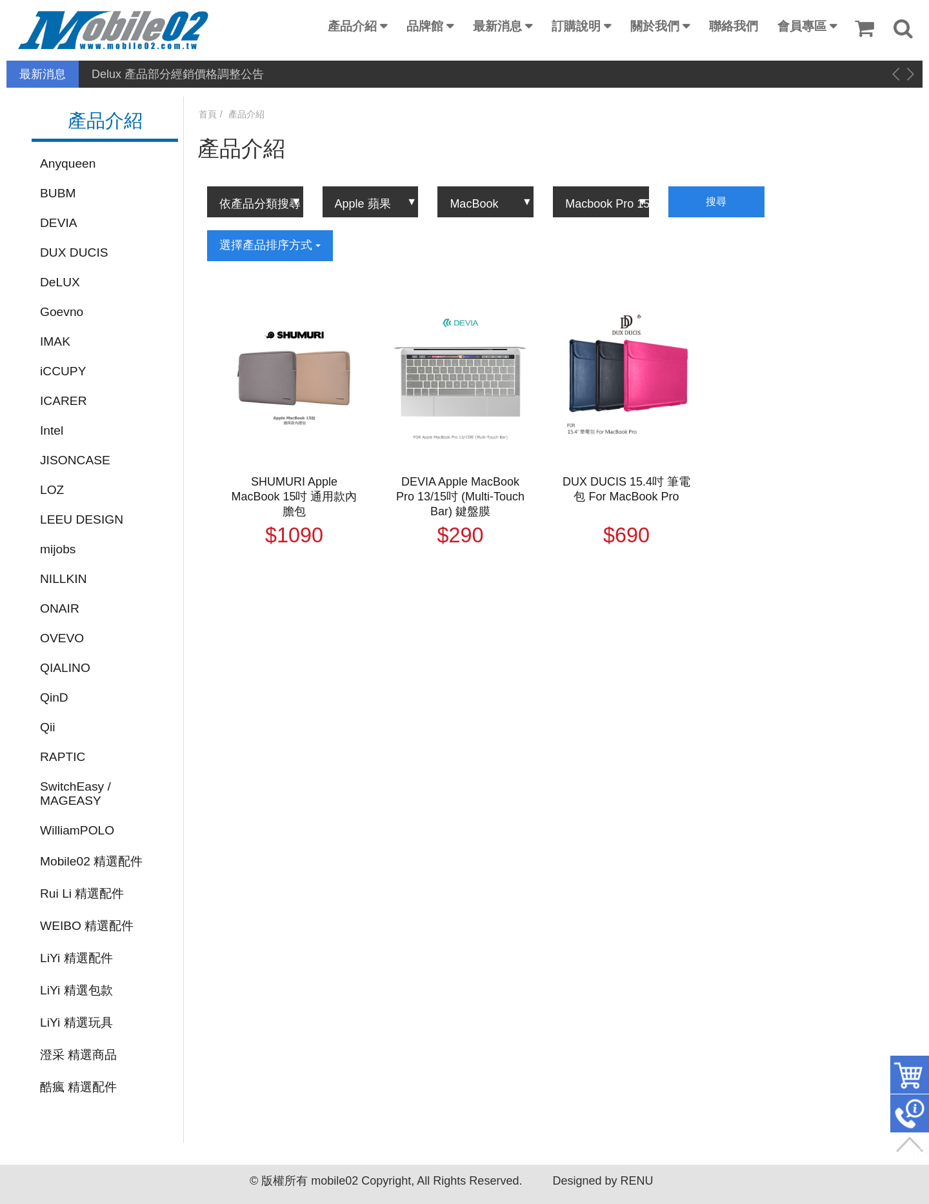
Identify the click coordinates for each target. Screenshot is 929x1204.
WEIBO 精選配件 (87, 926)
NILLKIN (63, 579)
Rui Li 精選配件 (82, 893)
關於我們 (654, 26)
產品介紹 (352, 26)
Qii (47, 727)
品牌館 (424, 26)
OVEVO (62, 638)
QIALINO (65, 668)
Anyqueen (67, 163)
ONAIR (59, 608)
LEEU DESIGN (81, 519)
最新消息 (497, 26)
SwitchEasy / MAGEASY (75, 793)
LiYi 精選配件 (76, 958)
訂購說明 (576, 26)
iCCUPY (63, 371)
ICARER (63, 401)
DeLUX (60, 282)
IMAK (55, 341)
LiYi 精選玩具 (76, 1022)
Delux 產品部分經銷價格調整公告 (178, 74)
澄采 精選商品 (78, 1054)
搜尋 (716, 201)
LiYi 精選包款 (76, 990)
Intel (51, 430)
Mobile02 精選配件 (91, 861)
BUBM (57, 193)
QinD (54, 697)
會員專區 (801, 26)
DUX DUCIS (74, 252)
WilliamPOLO (77, 830)
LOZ (52, 490)
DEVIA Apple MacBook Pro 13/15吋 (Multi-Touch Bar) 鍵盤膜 (460, 496)
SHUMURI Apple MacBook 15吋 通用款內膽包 (294, 496)
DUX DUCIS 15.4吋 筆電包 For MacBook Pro (626, 489)
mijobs (57, 549)
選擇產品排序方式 (270, 245)
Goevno (61, 312)
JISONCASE (75, 460)
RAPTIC (62, 757)
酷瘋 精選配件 (78, 1087)
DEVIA (58, 223)
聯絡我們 (733, 26)
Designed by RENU (602, 1180)
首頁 (208, 114)
